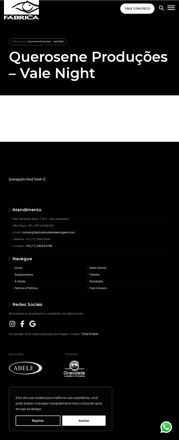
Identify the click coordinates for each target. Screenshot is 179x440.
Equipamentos (24, 274)
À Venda (20, 281)
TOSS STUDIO (89, 334)
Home (18, 268)
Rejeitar (38, 421)
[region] (60, 409)
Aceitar (84, 421)
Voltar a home (19, 41)
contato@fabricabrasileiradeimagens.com (48, 232)
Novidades (96, 281)
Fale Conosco (137, 8)
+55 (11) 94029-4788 (38, 246)
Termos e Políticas (26, 288)
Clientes (95, 274)
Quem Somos (98, 268)
